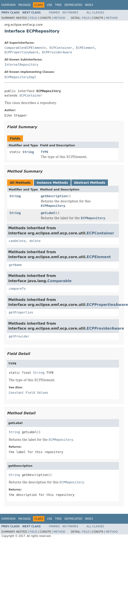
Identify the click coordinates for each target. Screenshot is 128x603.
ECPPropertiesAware (21, 52)
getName (15, 265)
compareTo (17, 288)
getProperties (21, 312)
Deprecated (73, 4)
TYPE (44, 152)
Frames (54, 12)
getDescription (54, 196)
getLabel (48, 213)
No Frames (70, 12)
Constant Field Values (28, 392)
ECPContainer (61, 48)
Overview (8, 4)
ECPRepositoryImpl (20, 77)
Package (24, 4)
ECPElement (34, 48)
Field (33, 17)
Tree (58, 4)
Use (49, 4)
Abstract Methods (89, 182)
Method (59, 17)
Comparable (13, 48)
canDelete (17, 241)
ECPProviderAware (57, 52)
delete (35, 241)
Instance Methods (52, 182)
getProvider (19, 336)
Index (89, 4)
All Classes (95, 12)
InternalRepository (21, 64)
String (28, 152)
